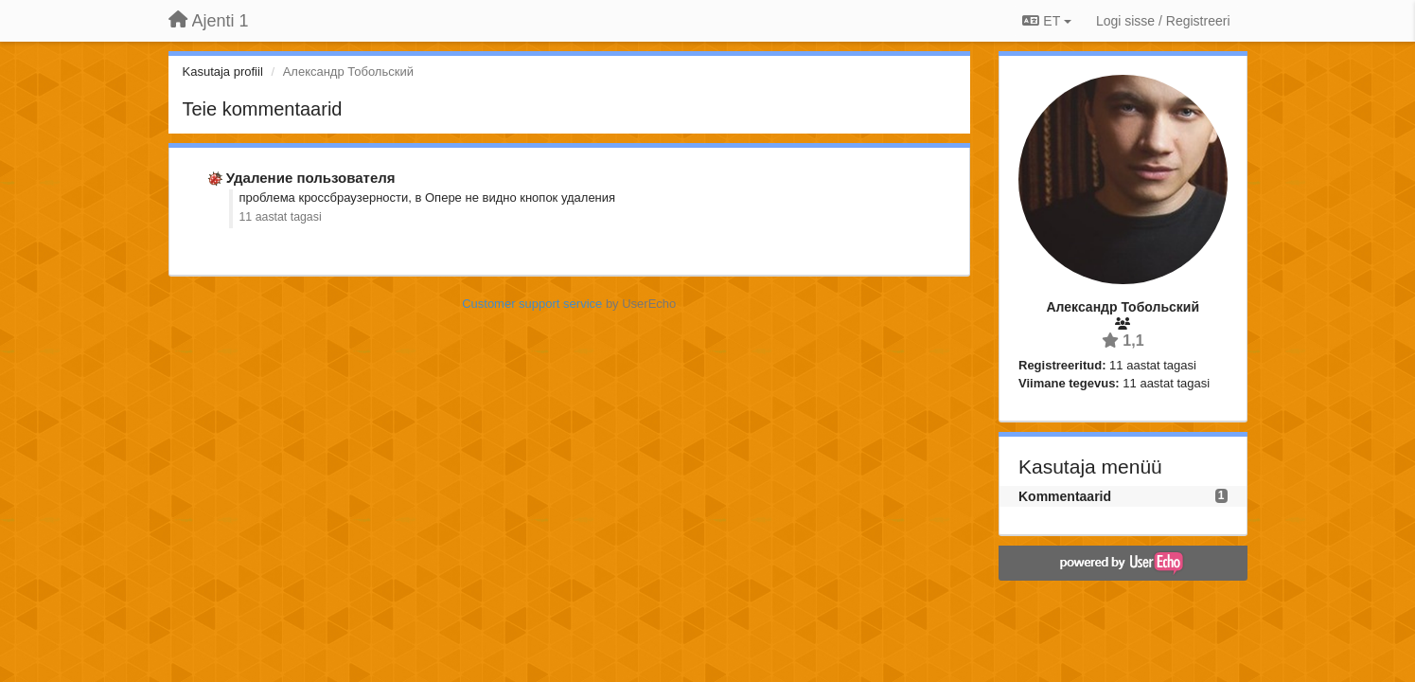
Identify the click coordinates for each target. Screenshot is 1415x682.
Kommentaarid (1064, 496)
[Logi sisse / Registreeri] (1163, 21)
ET (1046, 20)
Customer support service (532, 303)
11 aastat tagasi (280, 217)
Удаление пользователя (311, 178)
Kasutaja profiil (223, 71)
